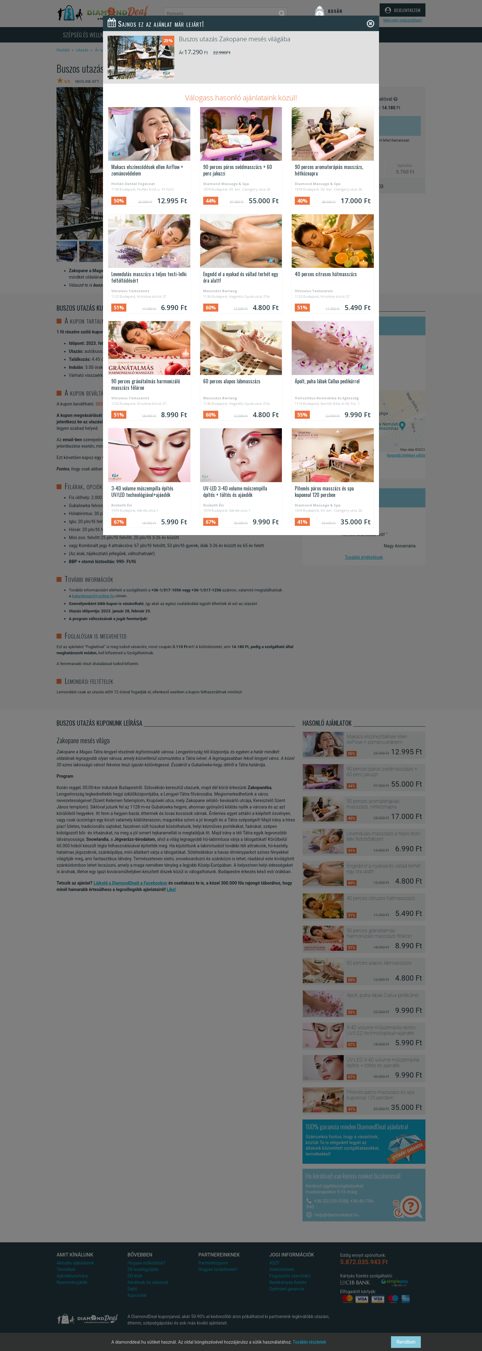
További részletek (309, 1342)
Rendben (406, 1342)
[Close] (370, 23)
